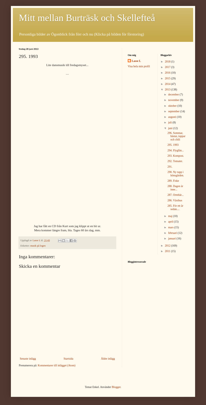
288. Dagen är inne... (175, 188)
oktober (172, 105)
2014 (168, 84)
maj (170, 216)
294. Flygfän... (175, 150)
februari (173, 232)
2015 (168, 78)
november (174, 100)
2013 (168, 89)
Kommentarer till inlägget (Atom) (56, 365)
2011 (168, 251)
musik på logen (38, 245)
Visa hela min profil (139, 66)
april (171, 221)
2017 (168, 67)
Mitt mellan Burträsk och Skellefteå (87, 17)
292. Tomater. (175, 161)
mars (171, 227)
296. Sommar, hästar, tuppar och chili (176, 136)
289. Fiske (173, 180)
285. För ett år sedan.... (175, 207)
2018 (168, 61)
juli (170, 122)
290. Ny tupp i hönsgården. (175, 174)
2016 (168, 72)
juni (170, 128)
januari (172, 238)
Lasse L (136, 61)
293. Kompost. (175, 155)
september (174, 111)
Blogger (116, 387)
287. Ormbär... (175, 194)
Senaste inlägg (28, 358)
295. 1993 (172, 144)
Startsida (68, 358)
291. (169, 166)
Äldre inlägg (108, 358)
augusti (172, 116)
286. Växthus (174, 200)
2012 (168, 245)
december (174, 94)
